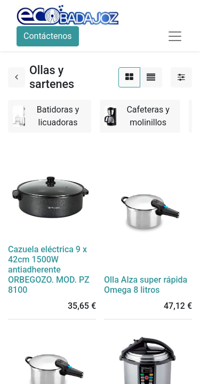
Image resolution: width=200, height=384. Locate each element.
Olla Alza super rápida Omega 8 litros (145, 285)
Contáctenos (47, 36)
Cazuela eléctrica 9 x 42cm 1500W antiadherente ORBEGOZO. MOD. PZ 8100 (49, 269)
